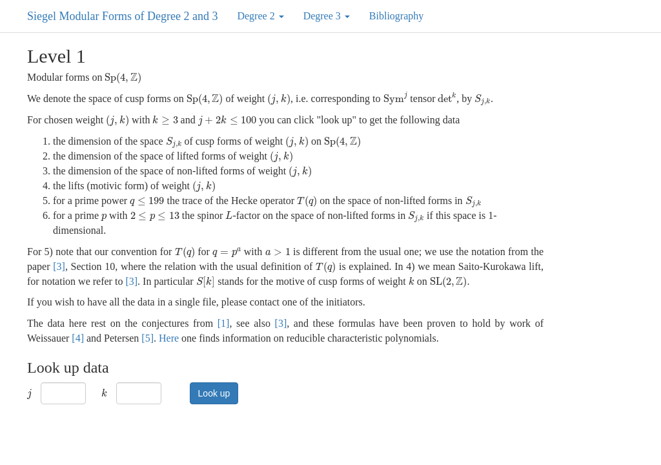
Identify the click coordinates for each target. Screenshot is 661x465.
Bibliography (396, 15)
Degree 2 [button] (260, 15)
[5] (147, 338)
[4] (78, 338)
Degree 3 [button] (326, 15)
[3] (59, 266)
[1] (224, 323)
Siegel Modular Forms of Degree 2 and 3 (122, 16)
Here (169, 338)
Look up (214, 393)
